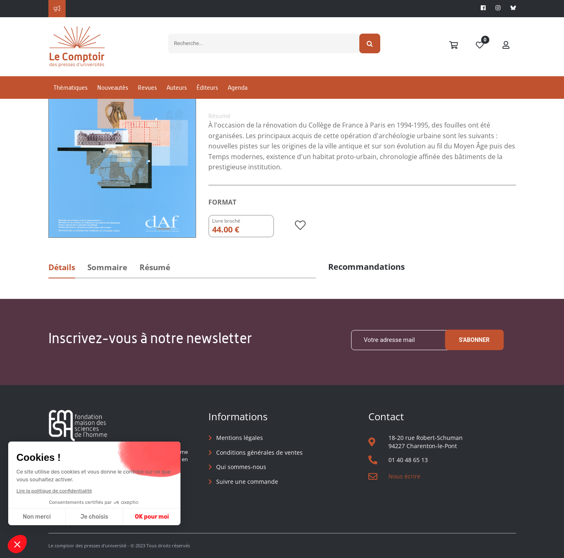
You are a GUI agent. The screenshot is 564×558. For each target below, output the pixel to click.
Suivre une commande (247, 481)
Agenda (237, 87)
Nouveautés (112, 87)
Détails (61, 267)
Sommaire (107, 267)
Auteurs (177, 87)
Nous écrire (404, 476)
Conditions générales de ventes (259, 452)
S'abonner (474, 340)
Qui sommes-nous (241, 467)
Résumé (154, 267)
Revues (147, 87)
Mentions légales (239, 438)
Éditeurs (207, 87)
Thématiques (70, 87)
